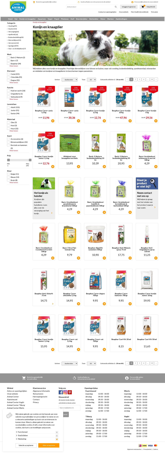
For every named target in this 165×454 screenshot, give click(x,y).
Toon (83, 81)
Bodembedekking (15, 39)
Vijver (102, 19)
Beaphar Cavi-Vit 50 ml (147, 341)
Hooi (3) (14, 127)
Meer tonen (14, 67)
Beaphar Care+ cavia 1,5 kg (44, 113)
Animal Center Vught (15, 404)
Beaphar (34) (16, 65)
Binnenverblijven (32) (19, 143)
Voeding (12, 27)
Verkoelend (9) (16, 98)
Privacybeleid (147, 450)
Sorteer (57, 81)
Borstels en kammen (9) (19, 148)
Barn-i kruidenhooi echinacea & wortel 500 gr (147, 159)
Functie (10, 89)
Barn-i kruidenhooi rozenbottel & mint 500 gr (44, 251)
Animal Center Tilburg (16, 407)
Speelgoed (13, 47)
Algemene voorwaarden (134, 450)
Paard (56, 19)
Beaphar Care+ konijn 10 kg (121, 113)
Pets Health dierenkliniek (139, 12)
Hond (10, 19)
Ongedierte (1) (17, 95)
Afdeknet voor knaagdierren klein (70, 159)
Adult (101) (15, 109)
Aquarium (42, 19)
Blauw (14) (15, 178)
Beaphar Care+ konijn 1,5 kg (95, 113)
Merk (9, 56)
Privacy (36, 404)
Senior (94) (15, 115)
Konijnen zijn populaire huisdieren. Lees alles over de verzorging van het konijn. (41, 208)
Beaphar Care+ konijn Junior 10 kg (147, 296)
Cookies (155, 450)
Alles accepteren (49, 445)
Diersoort (11, 72)
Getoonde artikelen (112, 81)
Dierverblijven (14, 42)
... (147, 81)
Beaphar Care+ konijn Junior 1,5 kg (44, 159)
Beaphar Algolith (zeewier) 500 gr (95, 250)
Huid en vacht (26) (18, 92)
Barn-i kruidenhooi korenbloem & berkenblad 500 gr (121, 205)
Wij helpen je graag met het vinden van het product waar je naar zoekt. (145, 205)
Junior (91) (15, 112)
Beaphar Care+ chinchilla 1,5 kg (69, 296)
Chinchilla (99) (16, 78)
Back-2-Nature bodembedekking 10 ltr (95, 159)
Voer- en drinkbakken (17, 50)
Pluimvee (65, 19)
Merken (110, 19)
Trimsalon (154, 12)
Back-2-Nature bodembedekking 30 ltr (121, 159)
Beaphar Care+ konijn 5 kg (147, 113)
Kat (16, 19)
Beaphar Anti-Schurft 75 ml (44, 296)
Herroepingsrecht (40, 398)
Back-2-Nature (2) (18, 59)
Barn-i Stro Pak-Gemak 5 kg (70, 250)
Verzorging (13, 33)
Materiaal (11, 121)
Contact (36, 401)
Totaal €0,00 (151, 7)
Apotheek (13, 36)
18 (152, 81)
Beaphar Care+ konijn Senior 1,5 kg (44, 342)
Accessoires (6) (17, 140)
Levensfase (11, 106)
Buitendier (93, 19)
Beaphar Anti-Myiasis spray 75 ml (121, 250)
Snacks (12, 30)
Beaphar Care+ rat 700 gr (95, 342)
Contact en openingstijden (107, 12)
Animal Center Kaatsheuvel (13, 399)
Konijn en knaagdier (27, 19)
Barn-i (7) (14, 62)
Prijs (9, 157)
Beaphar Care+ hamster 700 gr (121, 296)
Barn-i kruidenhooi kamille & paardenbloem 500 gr (95, 205)
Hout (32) (14, 130)
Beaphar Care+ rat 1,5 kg (70, 342)
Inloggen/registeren (129, 7)
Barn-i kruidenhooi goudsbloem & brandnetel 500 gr (70, 205)
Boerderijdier (81, 19)
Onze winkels (123, 12)
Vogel (50, 19)
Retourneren (38, 395)
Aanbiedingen (121, 19)
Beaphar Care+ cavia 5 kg (69, 113)
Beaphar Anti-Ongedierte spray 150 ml (147, 251)
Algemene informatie (41, 392)
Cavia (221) (15, 75)
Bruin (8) (14, 181)
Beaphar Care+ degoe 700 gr (95, 296)
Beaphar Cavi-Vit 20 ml (121, 341)
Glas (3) (14, 124)
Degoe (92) (15, 82)
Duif (72, 19)
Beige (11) (15, 175)
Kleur (9, 172)
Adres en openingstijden (17, 392)
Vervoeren (13, 44)
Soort (9, 137)
